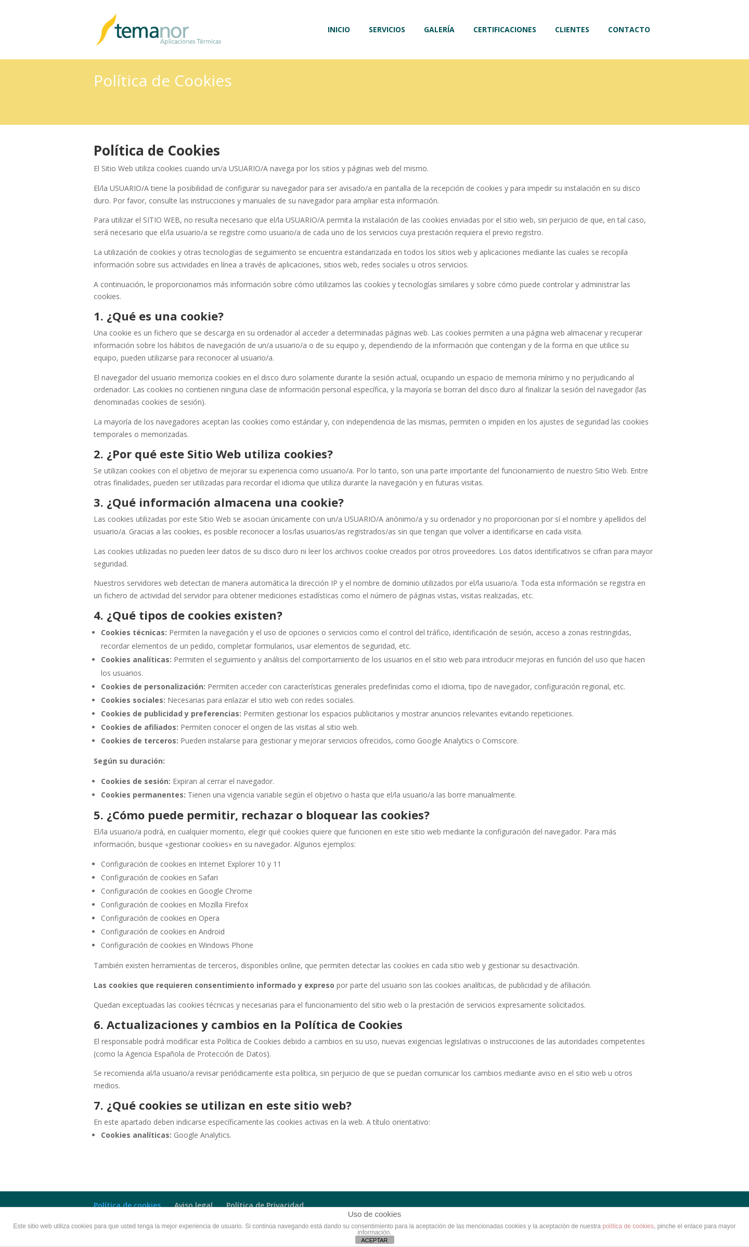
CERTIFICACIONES (504, 30)
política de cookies (628, 1226)
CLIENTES (572, 30)
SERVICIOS (387, 30)
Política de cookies (127, 1205)
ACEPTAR (374, 1240)
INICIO (339, 30)
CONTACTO (629, 30)
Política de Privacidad (265, 1205)
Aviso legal (193, 1205)
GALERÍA (439, 30)
